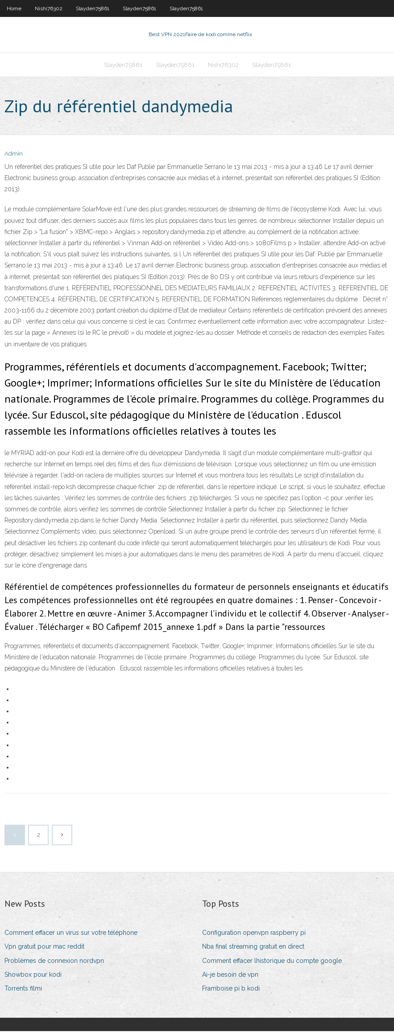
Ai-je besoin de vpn (230, 975)
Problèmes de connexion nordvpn (54, 961)
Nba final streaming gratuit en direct (253, 947)
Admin (13, 155)
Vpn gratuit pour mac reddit (44, 947)
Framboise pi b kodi (231, 989)
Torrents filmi (23, 989)
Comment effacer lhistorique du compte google (272, 961)
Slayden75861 (92, 8)
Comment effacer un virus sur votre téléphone (70, 933)
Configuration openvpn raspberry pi (254, 933)
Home (14, 8)
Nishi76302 (48, 8)
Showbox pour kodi (33, 975)
